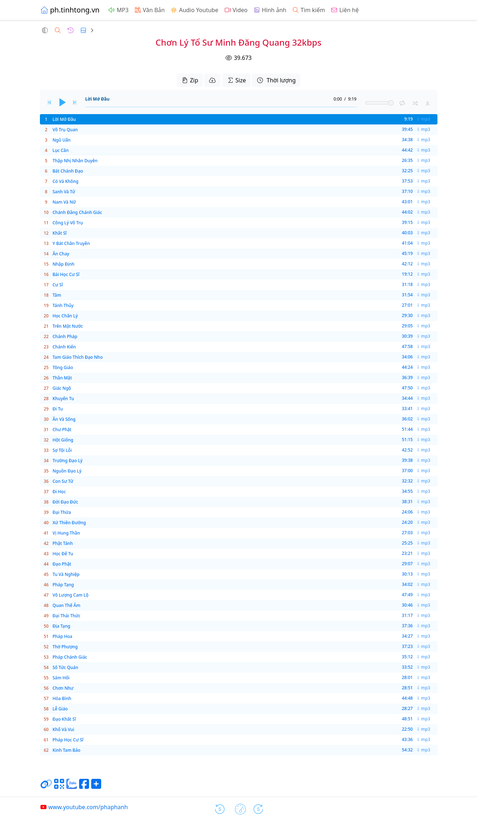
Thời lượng (276, 80)
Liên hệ (345, 10)
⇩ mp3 (423, 119)
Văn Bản (149, 10)
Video (236, 10)
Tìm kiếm (308, 10)
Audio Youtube (194, 10)
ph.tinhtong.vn (70, 10)
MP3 (118, 10)
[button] (44, 30)
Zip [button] (189, 80)
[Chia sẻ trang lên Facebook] (84, 787)
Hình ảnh (269, 10)
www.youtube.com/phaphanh (84, 807)
